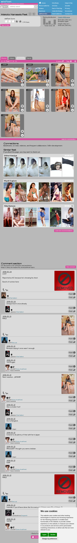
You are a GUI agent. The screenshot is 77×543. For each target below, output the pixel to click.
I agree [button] (44, 534)
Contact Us (68, 14)
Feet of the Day (57, 8)
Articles (54, 6)
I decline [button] (52, 534)
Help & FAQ (68, 3)
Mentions (42, 11)
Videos (41, 8)
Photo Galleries (44, 6)
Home (44, 3)
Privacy (67, 8)
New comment (70, 267)
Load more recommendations (63, 230)
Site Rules (55, 3)
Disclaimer (68, 11)
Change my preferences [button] (49, 539)
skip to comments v (69, 139)
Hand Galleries (57, 14)
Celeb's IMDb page (64, 17)
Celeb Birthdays (57, 11)
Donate (67, 6)
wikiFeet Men (43, 14)
